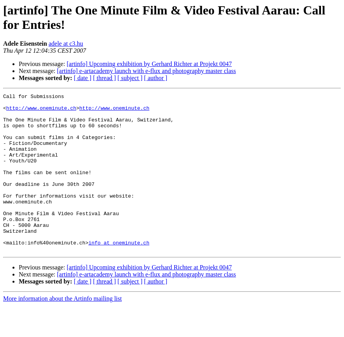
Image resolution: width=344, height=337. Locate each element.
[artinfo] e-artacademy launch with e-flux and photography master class (146, 71)
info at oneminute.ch (118, 272)
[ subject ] (130, 78)
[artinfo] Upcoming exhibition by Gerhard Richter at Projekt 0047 (149, 64)
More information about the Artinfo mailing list (62, 330)
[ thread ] (104, 78)
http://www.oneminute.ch (41, 111)
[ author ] (156, 78)
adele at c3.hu (65, 43)
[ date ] (82, 78)
